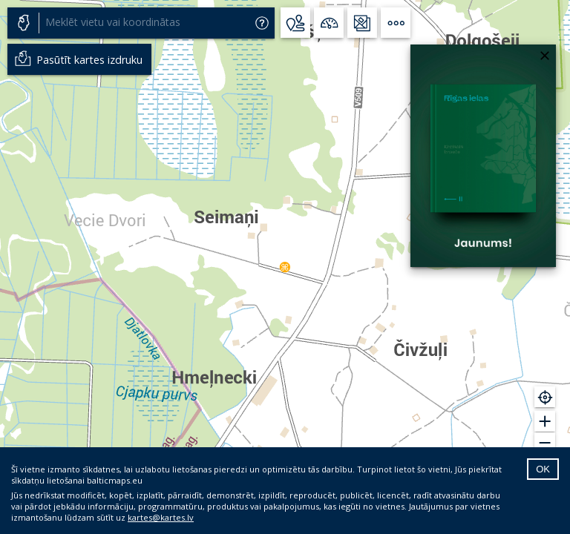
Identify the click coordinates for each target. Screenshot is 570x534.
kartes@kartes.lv (161, 517)
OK (543, 469)
